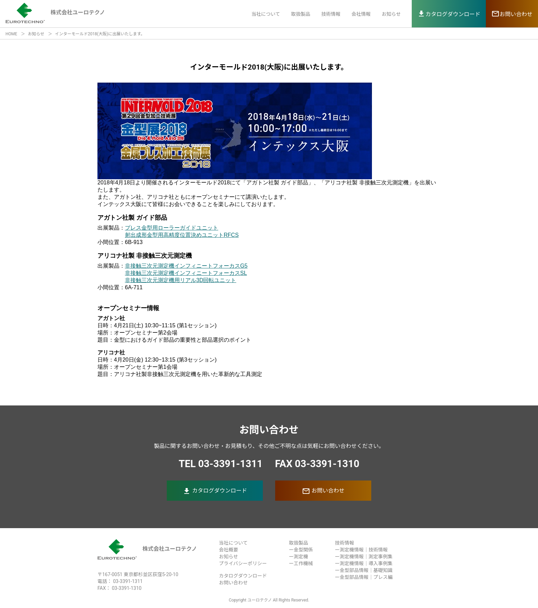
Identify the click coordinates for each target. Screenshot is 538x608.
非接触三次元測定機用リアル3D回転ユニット (180, 280)
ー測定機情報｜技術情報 (361, 549)
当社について (266, 14)
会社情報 (361, 14)
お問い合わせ (323, 491)
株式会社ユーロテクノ (147, 549)
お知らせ (391, 14)
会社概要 (228, 549)
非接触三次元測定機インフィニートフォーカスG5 (186, 266)
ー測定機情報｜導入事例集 (364, 563)
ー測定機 (298, 556)
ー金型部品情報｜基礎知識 (364, 570)
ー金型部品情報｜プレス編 (364, 577)
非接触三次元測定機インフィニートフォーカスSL (186, 273)
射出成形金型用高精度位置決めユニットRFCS (182, 235)
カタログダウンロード (215, 491)
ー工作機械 (301, 563)
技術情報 (330, 14)
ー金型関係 (301, 549)
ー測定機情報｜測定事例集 (364, 556)
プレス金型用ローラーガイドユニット (171, 228)
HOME (11, 34)
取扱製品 (300, 14)
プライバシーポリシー (243, 563)
